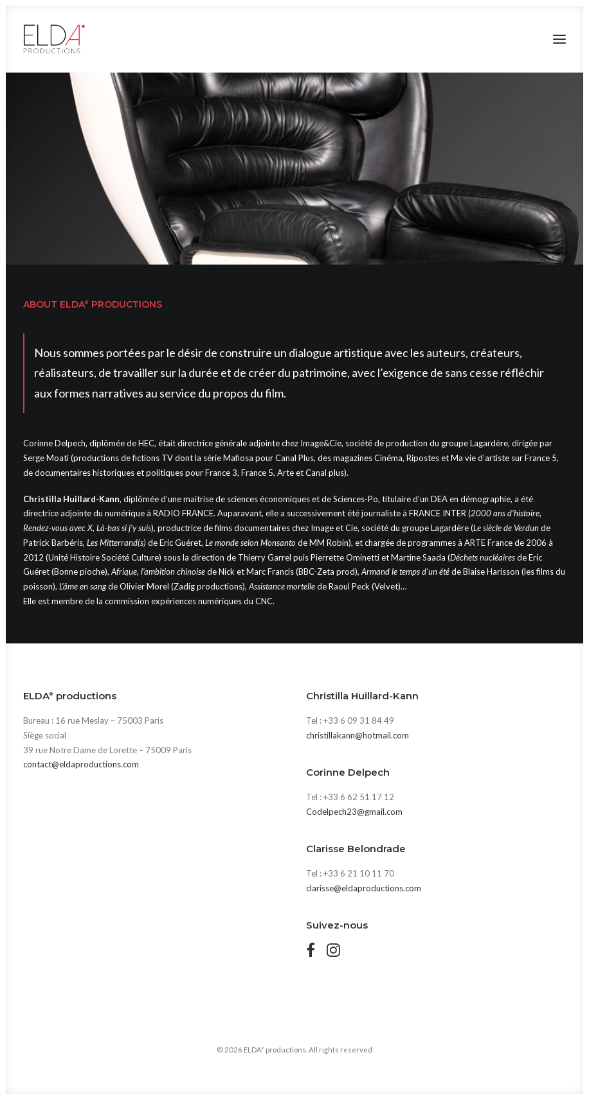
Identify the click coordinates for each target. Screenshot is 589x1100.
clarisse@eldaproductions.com (363, 888)
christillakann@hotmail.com (357, 735)
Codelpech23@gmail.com (354, 812)
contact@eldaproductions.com (81, 764)
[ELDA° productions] (54, 39)
